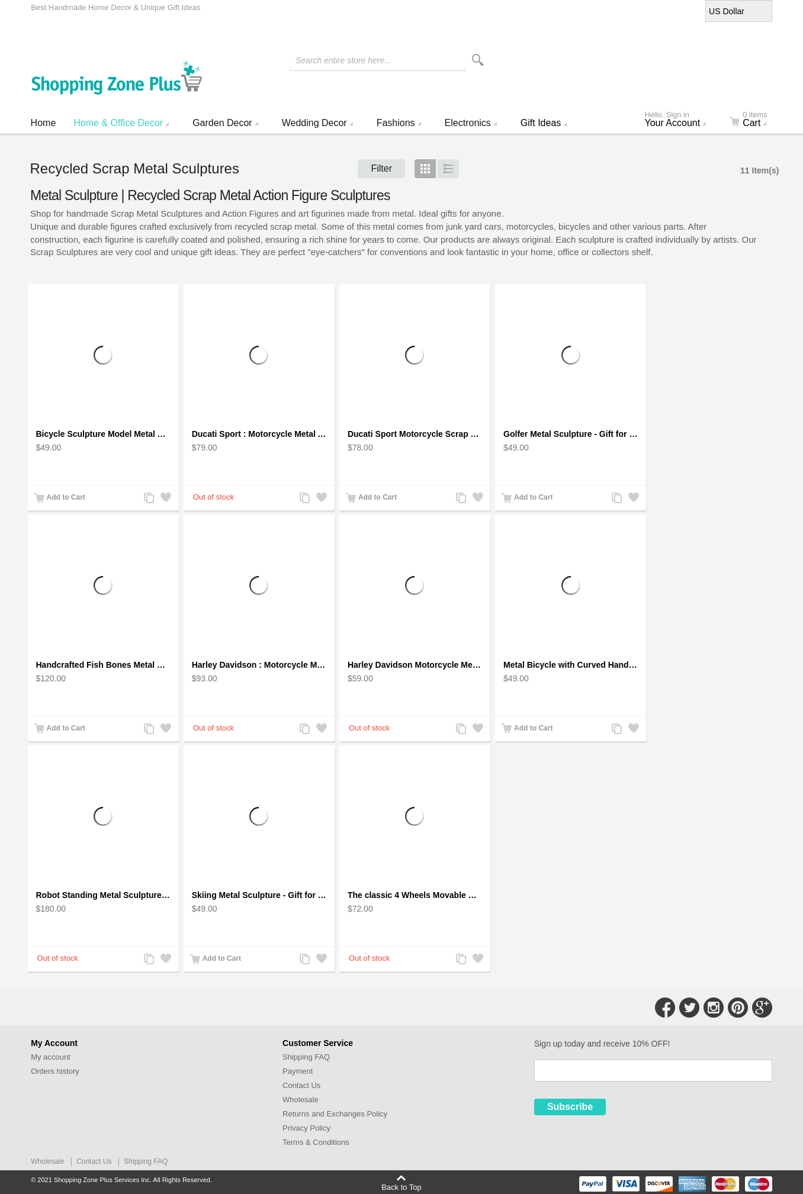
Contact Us (301, 1085)
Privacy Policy (306, 1128)
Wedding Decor (314, 123)
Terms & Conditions (315, 1142)
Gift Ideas (541, 123)
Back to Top (401, 1187)
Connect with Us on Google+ (762, 1007)
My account (50, 1057)
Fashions (396, 123)
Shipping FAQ (306, 1057)
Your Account (679, 120)
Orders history (55, 1071)
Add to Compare (148, 498)
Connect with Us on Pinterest (738, 1007)
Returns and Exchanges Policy (334, 1113)
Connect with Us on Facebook (665, 1007)
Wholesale (300, 1099)
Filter (381, 168)
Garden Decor (222, 123)
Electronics (468, 123)
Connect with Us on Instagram (714, 1007)
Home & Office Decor (118, 123)
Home (43, 123)
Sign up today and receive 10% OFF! (602, 1043)
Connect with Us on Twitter (689, 1007)
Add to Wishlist (165, 498)
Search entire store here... (343, 60)
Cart (755, 120)
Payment (297, 1071)
